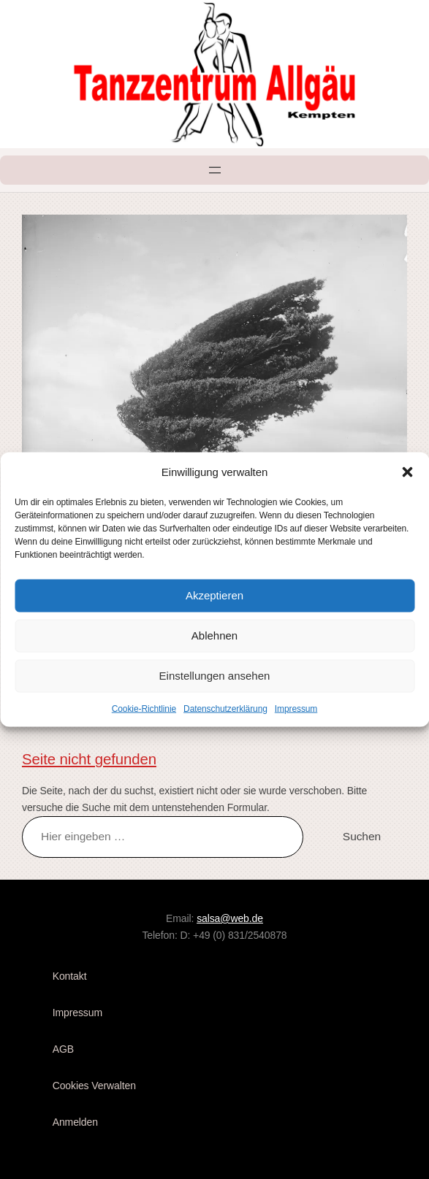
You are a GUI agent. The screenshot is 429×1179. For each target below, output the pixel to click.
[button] (407, 471)
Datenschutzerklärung (225, 708)
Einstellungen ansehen (214, 675)
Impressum (296, 708)
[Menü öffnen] (215, 170)
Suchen (362, 836)
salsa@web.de (230, 918)
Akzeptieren (214, 595)
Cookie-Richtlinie (144, 708)
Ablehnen (214, 635)
